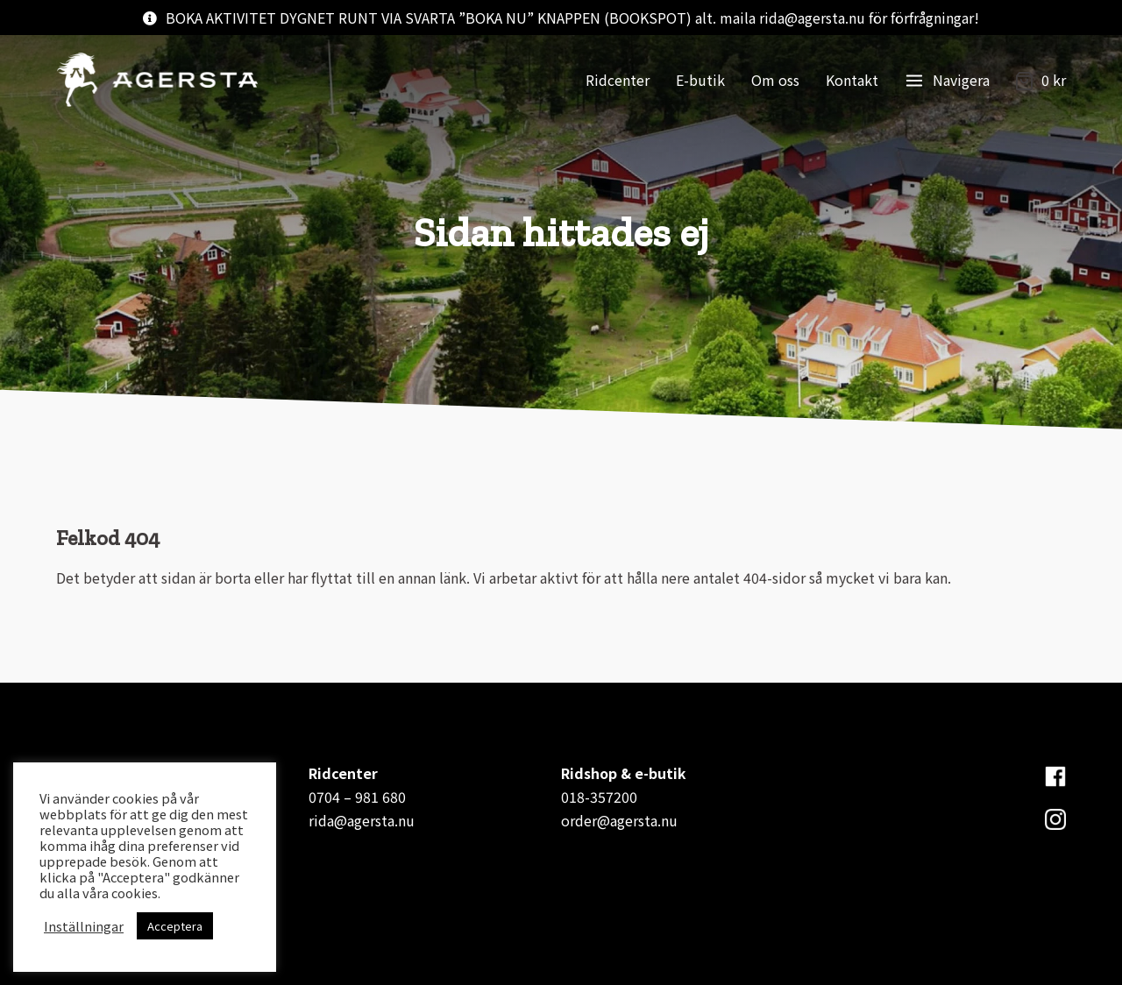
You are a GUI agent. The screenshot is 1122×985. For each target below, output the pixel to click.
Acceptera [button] (174, 926)
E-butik (700, 79)
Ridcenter (618, 79)
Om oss (775, 79)
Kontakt (852, 79)
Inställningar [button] (84, 926)
